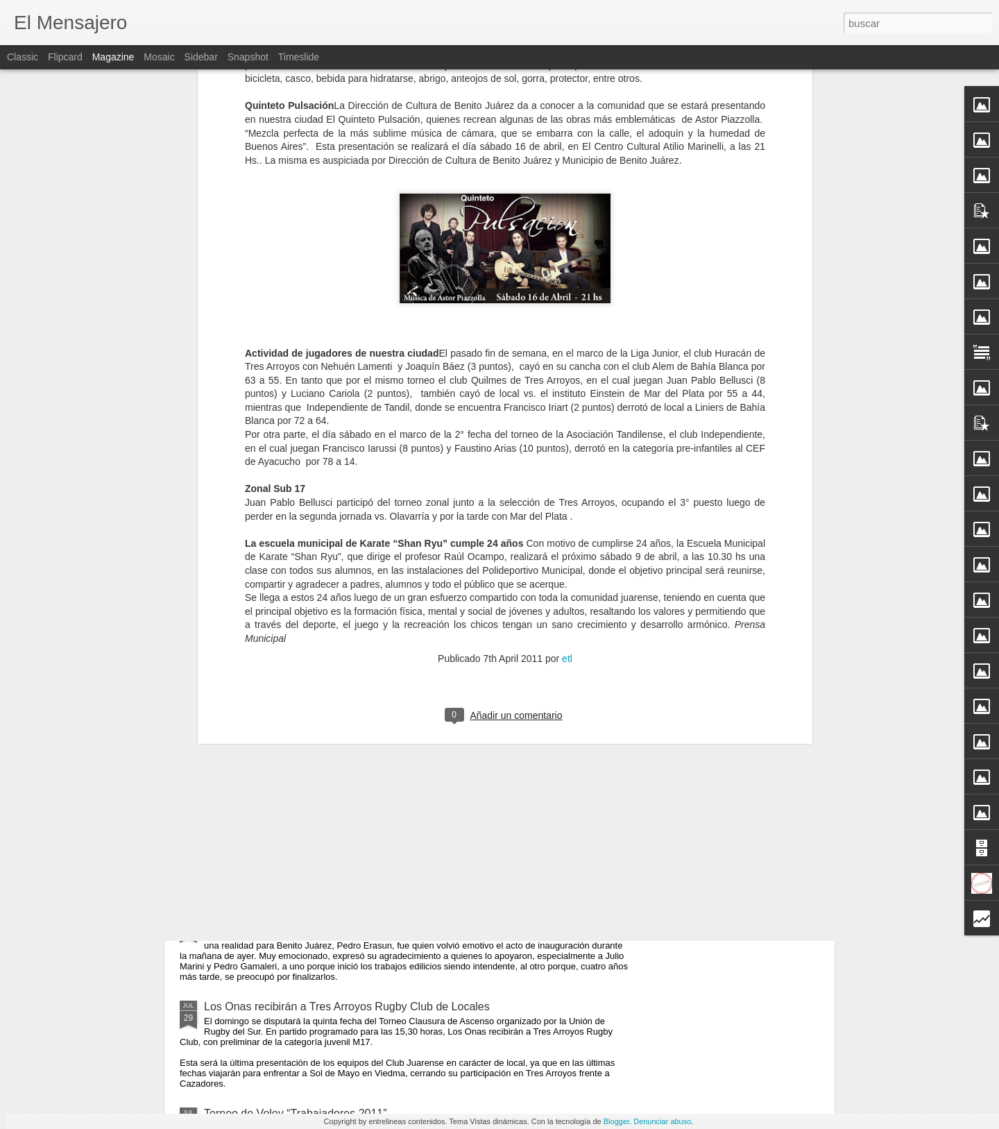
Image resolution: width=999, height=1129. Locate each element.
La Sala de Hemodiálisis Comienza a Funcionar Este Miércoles (358, 920)
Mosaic (159, 56)
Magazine (113, 56)
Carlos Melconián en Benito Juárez (446, 666)
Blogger (616, 1121)
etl (567, 325)
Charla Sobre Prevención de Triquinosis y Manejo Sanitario (349, 824)
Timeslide (298, 56)
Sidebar (201, 56)
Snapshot (248, 56)
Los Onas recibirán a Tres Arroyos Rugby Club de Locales (347, 1006)
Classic (22, 56)
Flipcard (65, 56)
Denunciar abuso (662, 1121)
